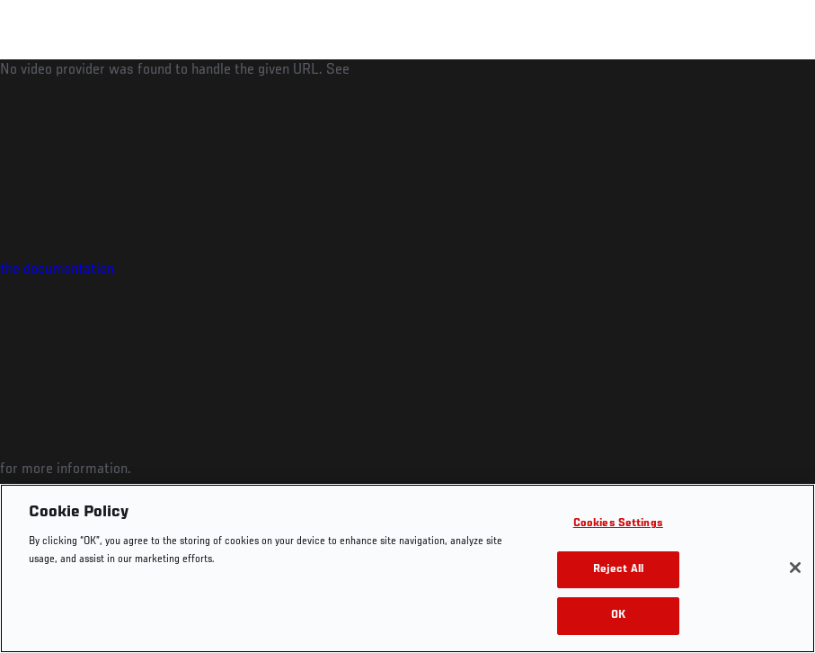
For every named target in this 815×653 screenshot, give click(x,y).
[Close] (795, 567)
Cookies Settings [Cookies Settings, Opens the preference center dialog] (618, 524)
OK (618, 616)
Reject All (618, 570)
